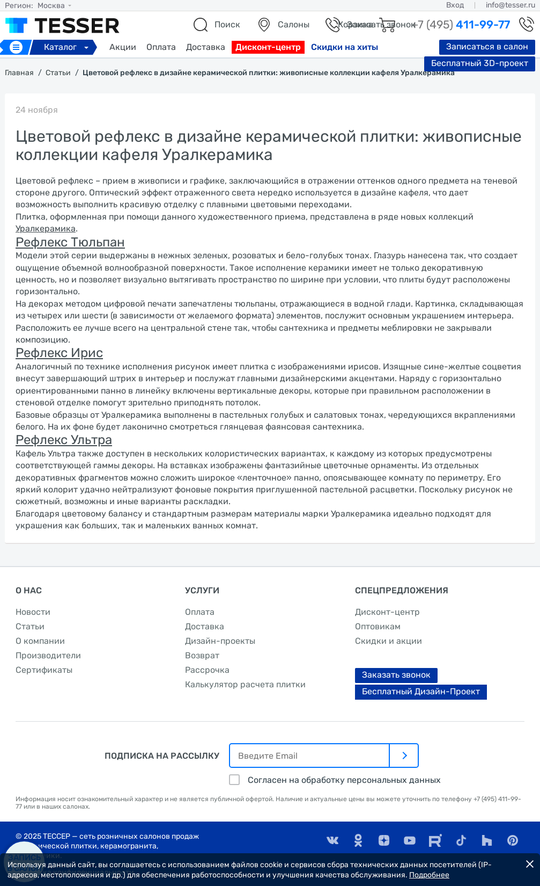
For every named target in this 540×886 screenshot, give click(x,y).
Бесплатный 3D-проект (479, 63)
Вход (455, 5)
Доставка (205, 47)
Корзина (355, 24)
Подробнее (429, 875)
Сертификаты (44, 670)
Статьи (30, 626)
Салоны (293, 24)
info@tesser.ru (510, 5)
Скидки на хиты (344, 47)
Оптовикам (378, 626)
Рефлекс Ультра (64, 439)
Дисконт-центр (268, 47)
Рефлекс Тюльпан (70, 242)
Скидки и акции (388, 641)
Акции (122, 47)
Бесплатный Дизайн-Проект (421, 691)
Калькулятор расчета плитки (245, 684)
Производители (48, 655)
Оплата (161, 47)
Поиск (227, 24)
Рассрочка (207, 670)
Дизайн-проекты (220, 641)
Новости (33, 612)
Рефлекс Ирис (59, 352)
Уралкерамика (46, 228)
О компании (40, 641)
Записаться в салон (487, 46)
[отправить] (404, 755)
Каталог (68, 46)
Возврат (202, 655)
